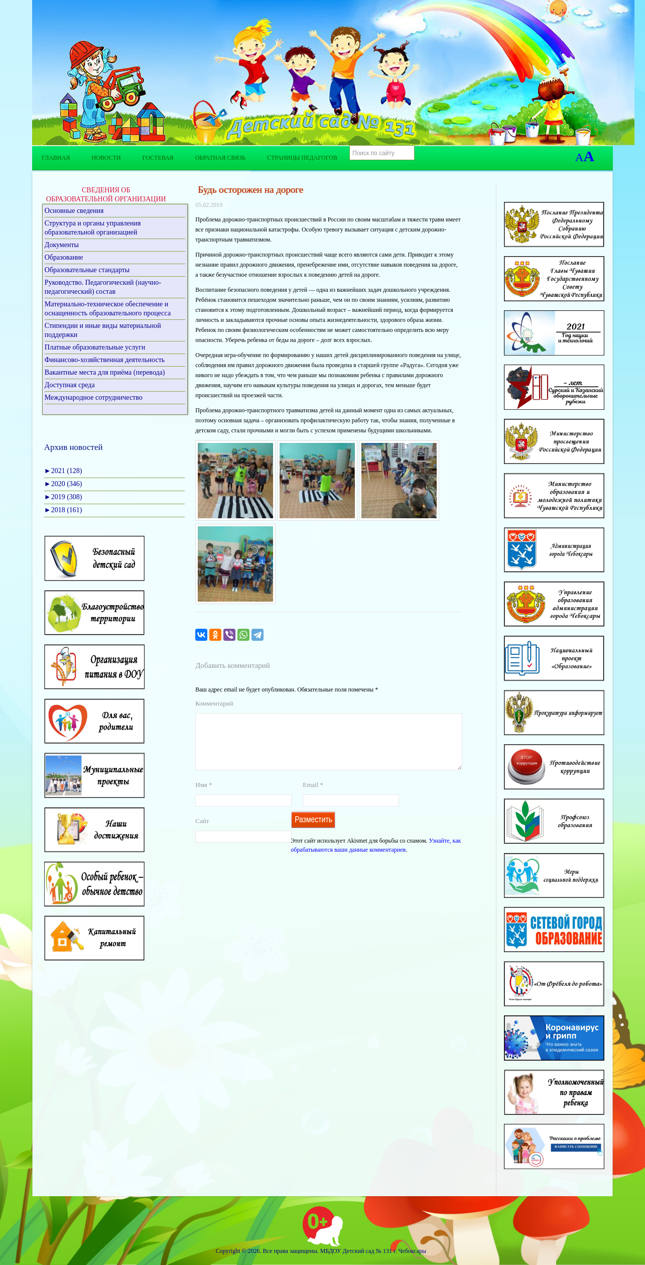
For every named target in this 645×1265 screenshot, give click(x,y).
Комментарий (214, 703)
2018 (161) (63, 510)
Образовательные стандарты (87, 270)
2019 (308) (63, 497)
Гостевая (158, 157)
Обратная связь (220, 157)
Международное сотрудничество (94, 397)
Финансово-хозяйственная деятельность (105, 360)
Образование (64, 257)
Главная (56, 157)
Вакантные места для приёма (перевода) (105, 372)
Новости (105, 157)
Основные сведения (74, 210)
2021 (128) (63, 471)
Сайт (202, 833)
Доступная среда (70, 385)
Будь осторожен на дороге (249, 189)
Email (313, 796)
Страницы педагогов (302, 157)
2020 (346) (63, 484)
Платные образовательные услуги (95, 347)
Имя (203, 796)
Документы (62, 245)
